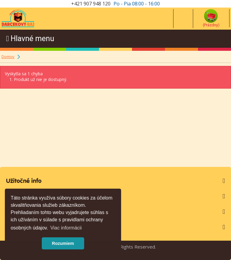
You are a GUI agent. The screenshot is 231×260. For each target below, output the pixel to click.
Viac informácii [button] (66, 227)
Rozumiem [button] (63, 243)
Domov (8, 56)
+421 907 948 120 (91, 3)
